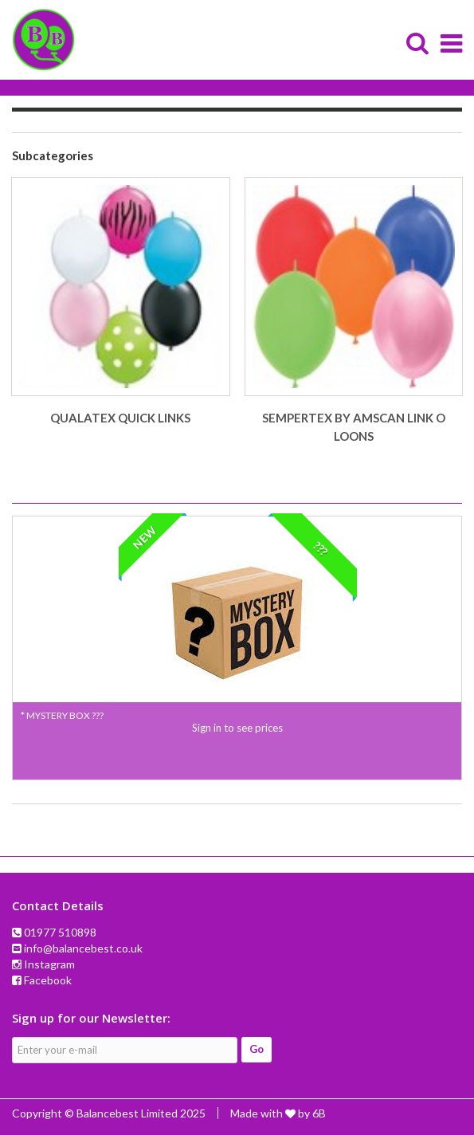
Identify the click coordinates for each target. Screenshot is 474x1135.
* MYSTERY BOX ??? (62, 715)
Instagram (49, 964)
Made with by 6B (278, 1113)
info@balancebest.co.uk (83, 948)
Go (256, 1049)
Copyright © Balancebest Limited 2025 (109, 1113)
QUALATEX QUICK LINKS (120, 417)
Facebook (48, 980)
